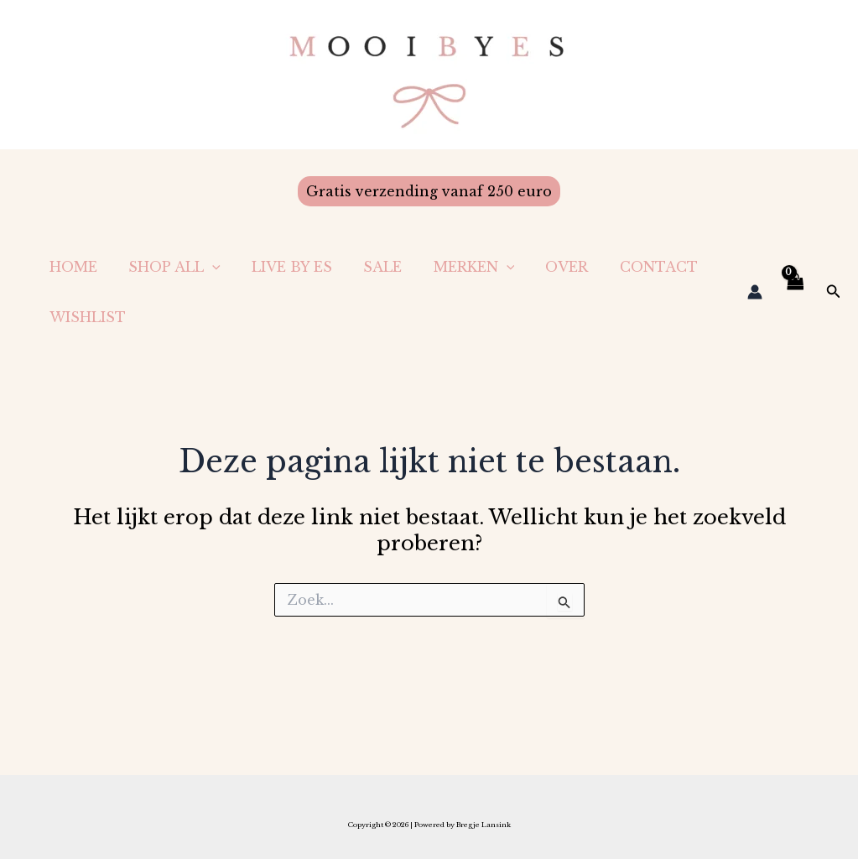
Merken (454, 267)
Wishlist (85, 317)
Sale (367, 266)
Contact (629, 266)
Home (71, 266)
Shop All (168, 267)
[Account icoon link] (754, 291)
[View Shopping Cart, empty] (794, 292)
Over (542, 266)
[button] (429, 191)
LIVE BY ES (281, 266)
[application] (205, 267)
